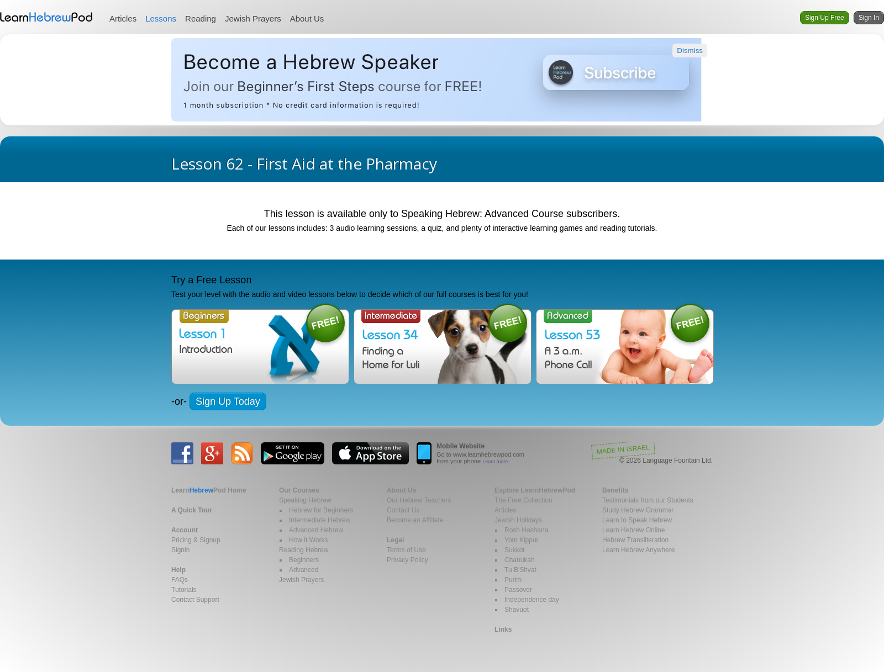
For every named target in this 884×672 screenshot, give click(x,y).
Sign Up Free (824, 18)
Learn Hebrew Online (633, 530)
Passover (518, 590)
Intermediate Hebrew (319, 520)
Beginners (304, 560)
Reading (200, 18)
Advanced (303, 570)
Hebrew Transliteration (635, 540)
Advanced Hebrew (316, 530)
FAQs (179, 580)
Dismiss (690, 50)
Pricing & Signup (195, 540)
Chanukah (519, 560)
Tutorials (184, 590)
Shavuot (516, 609)
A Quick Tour (191, 510)
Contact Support (195, 600)
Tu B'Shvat (520, 570)
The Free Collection (523, 500)
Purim (513, 580)
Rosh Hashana (526, 530)
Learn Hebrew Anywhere (638, 550)
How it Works (308, 540)
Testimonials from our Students (647, 500)
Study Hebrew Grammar (637, 510)
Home (208, 490)
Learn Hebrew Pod (46, 17)
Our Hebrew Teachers (419, 500)
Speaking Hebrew (305, 500)
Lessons (160, 18)
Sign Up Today (228, 401)
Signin (180, 550)
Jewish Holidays (518, 520)
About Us (307, 18)
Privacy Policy (407, 560)
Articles (122, 18)
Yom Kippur (521, 540)
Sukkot (514, 550)
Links (503, 629)
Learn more (495, 461)
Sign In (869, 18)
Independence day (531, 600)
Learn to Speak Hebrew (637, 520)
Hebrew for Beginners (321, 510)
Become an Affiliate (415, 520)
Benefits (615, 490)
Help (178, 570)
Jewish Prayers (253, 18)
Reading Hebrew (303, 550)
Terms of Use (406, 550)
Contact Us (403, 510)
